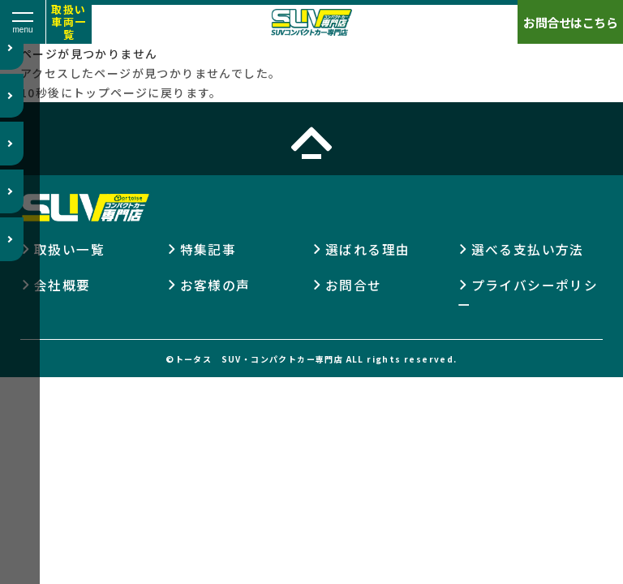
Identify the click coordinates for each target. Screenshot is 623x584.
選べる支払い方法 (527, 249)
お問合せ (353, 284)
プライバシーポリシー (528, 294)
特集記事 (208, 249)
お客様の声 (215, 284)
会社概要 (62, 284)
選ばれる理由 (367, 249)
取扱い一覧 (69, 249)
